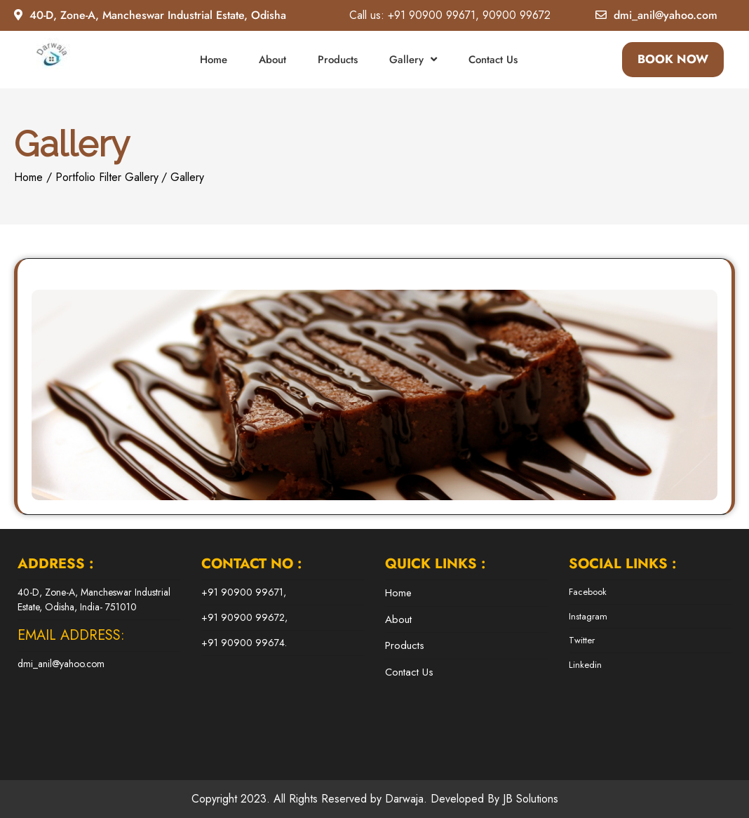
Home (213, 59)
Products (338, 59)
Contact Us (493, 59)
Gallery (406, 59)
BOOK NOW (672, 59)
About (272, 59)
